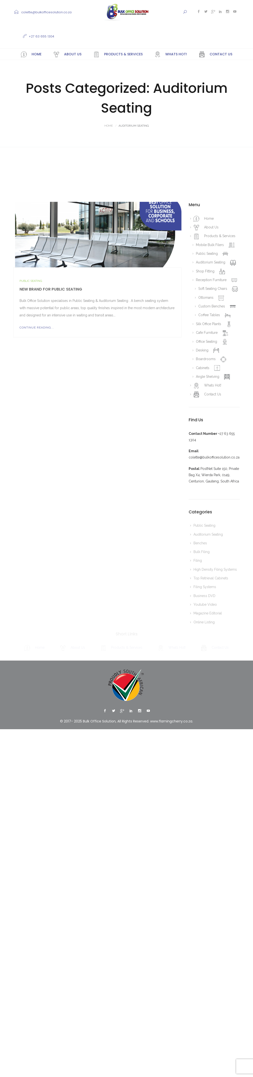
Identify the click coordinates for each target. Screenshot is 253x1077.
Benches (200, 668)
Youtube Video (205, 730)
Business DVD (204, 721)
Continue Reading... (37, 452)
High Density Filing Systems (215, 695)
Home (108, 125)
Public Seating (31, 406)
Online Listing (204, 747)
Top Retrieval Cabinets (210, 703)
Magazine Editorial (207, 738)
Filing (197, 686)
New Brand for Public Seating (51, 414)
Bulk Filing (201, 677)
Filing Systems (204, 712)
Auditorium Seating (208, 660)
